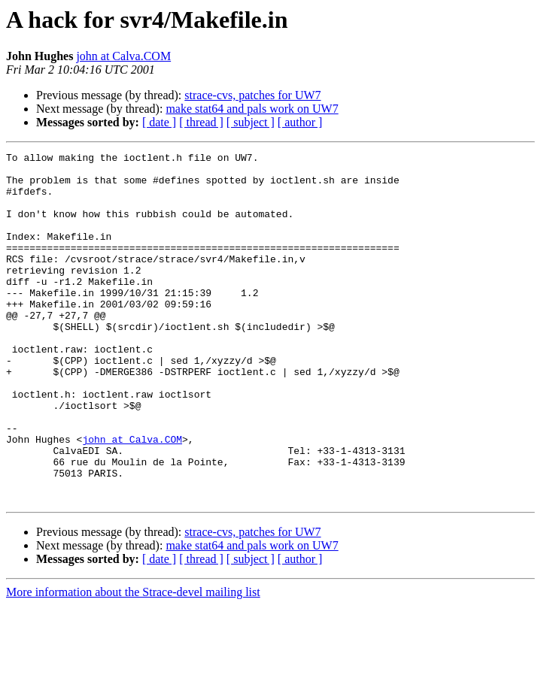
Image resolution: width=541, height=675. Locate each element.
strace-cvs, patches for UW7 (252, 95)
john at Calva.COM (123, 56)
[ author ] (300, 122)
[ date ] (159, 122)
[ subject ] (250, 122)
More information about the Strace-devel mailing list (133, 661)
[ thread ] (201, 122)
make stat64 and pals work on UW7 (252, 108)
